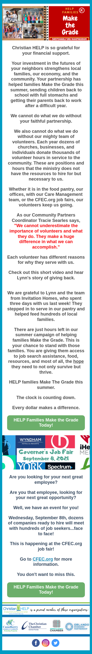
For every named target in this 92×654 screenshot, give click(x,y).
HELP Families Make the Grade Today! (46, 423)
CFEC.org (43, 559)
